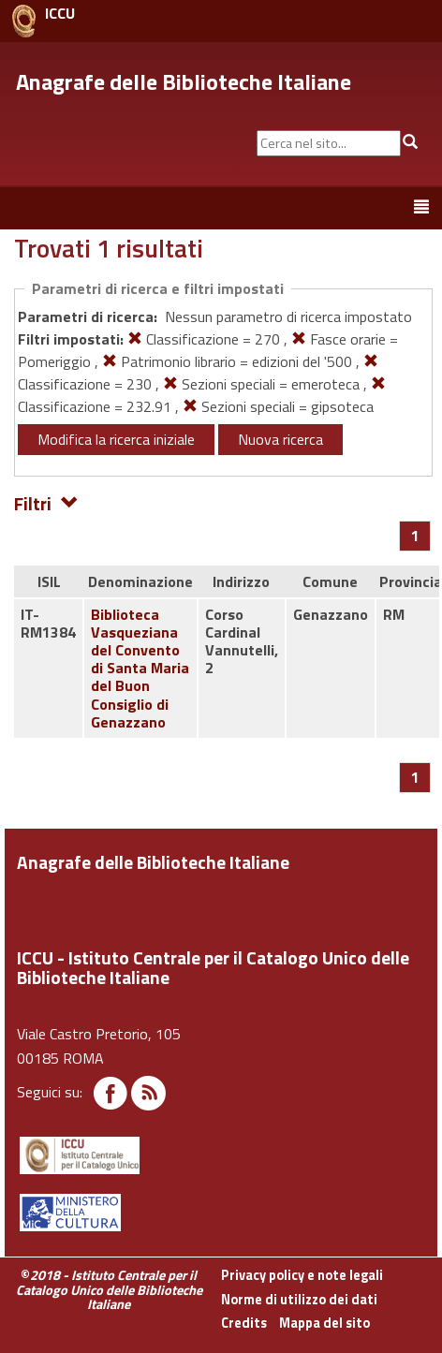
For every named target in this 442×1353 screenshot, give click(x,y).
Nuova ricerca (280, 439)
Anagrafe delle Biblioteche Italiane (183, 81)
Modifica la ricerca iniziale (116, 439)
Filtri (46, 502)
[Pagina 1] (415, 535)
